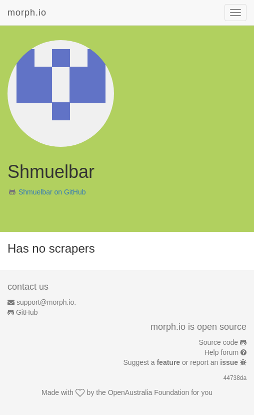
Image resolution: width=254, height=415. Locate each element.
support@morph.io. (46, 302)
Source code (218, 342)
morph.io (27, 13)
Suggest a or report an (182, 362)
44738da (235, 377)
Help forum (221, 352)
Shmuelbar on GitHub (52, 192)
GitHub (27, 312)
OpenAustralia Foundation (149, 392)
